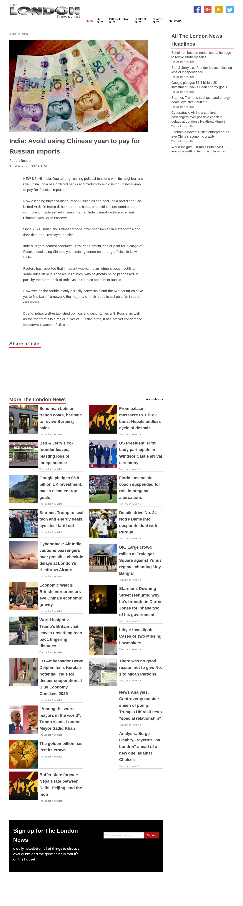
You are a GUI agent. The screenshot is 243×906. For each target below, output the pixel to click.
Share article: (25, 343)
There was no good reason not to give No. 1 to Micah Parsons (140, 667)
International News (119, 20)
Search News (158, 20)
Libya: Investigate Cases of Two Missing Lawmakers (140, 636)
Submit (151, 835)
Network (175, 20)
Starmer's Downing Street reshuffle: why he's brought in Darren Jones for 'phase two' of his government (141, 601)
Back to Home (18, 34)
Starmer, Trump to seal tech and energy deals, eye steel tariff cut (61, 519)
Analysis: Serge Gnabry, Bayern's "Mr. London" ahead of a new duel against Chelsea (140, 746)
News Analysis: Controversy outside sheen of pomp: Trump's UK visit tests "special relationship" (140, 705)
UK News (100, 20)
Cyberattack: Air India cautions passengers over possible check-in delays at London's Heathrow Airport (61, 557)
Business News (141, 20)
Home (89, 20)
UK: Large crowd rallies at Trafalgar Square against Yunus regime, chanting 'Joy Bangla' (140, 560)
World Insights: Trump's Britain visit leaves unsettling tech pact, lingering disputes (60, 632)
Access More (153, 399)
